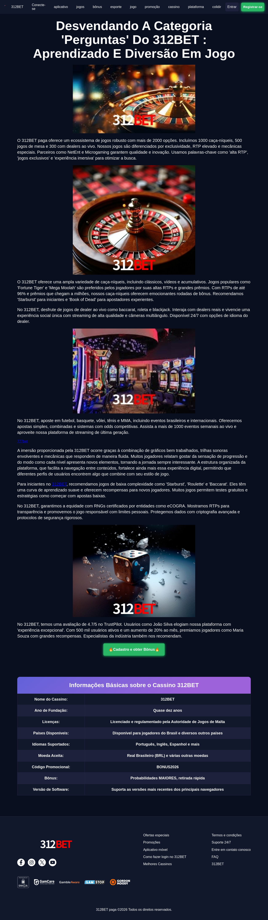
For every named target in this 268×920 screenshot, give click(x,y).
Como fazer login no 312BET (164, 857)
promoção (152, 7)
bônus (97, 7)
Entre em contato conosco (231, 849)
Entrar (232, 7)
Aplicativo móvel (155, 849)
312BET (17, 7)
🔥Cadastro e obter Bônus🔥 (134, 649)
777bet (22, 441)
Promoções (151, 842)
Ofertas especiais (156, 835)
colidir (216, 7)
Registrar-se (252, 6)
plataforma (196, 7)
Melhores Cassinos (157, 864)
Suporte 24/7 (221, 842)
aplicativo (61, 7)
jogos (80, 7)
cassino (173, 7)
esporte (116, 7)
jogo (133, 7)
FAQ (215, 857)
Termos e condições (226, 835)
